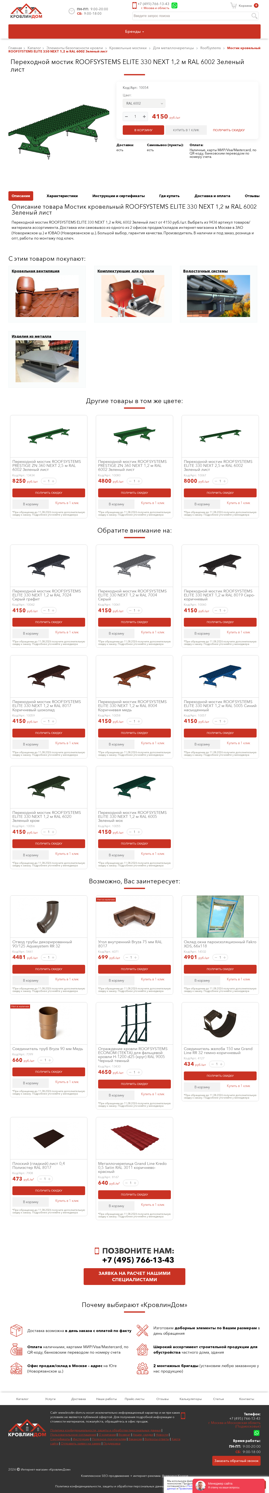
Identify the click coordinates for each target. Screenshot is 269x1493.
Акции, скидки (143, 1435)
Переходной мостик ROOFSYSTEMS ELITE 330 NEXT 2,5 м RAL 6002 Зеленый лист (218, 465)
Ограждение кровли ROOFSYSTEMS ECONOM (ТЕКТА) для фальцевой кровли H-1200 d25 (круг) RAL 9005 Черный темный (132, 1054)
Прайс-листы (134, 1399)
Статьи (218, 1399)
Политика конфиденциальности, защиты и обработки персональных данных (105, 1430)
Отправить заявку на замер (81, 1443)
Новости (162, 1435)
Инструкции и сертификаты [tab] (118, 196)
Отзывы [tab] (252, 196)
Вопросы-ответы (156, 1439)
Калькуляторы (190, 1399)
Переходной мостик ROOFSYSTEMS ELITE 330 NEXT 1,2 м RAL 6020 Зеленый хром (46, 816)
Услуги (50, 1399)
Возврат (124, 1435)
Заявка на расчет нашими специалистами (134, 1276)
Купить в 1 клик (67, 503)
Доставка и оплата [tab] (212, 196)
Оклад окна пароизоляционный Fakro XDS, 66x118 (220, 943)
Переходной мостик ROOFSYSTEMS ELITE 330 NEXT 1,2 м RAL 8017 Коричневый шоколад (46, 705)
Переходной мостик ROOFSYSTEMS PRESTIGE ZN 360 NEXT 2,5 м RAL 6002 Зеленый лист (46, 465)
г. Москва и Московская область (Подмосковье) (234, 1424)
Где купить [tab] (169, 196)
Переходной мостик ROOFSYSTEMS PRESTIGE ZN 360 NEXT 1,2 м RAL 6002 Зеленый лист (132, 465)
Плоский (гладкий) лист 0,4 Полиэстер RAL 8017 (38, 1165)
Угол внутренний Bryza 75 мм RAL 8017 (130, 943)
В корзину (30, 504)
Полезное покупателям (109, 1439)
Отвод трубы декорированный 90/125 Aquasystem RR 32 (42, 943)
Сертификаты (60, 1439)
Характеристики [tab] (62, 196)
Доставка (78, 1399)
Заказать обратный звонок (236, 1461)
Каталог (22, 1399)
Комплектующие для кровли (126, 271)
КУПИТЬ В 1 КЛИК (186, 130)
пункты (175, 145)
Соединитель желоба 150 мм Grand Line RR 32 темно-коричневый (218, 1050)
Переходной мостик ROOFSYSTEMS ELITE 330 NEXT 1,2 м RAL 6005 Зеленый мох (132, 816)
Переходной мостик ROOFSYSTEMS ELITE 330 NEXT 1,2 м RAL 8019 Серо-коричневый (219, 594)
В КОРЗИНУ (143, 130)
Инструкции (81, 1439)
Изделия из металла (31, 336)
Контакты (246, 1399)
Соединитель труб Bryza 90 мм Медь (47, 1048)
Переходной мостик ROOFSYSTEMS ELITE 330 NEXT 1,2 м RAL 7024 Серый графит (46, 594)
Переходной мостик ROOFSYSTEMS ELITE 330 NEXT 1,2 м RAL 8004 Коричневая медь (132, 705)
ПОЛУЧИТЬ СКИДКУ (229, 130)
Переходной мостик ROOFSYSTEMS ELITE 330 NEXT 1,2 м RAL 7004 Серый (132, 594)
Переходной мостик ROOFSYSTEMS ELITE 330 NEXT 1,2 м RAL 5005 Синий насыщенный (220, 705)
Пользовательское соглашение (73, 1435)
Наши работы (106, 1399)
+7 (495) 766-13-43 (153, 3)
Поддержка (111, 1443)
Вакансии (135, 1439)
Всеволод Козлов (175, 1476)
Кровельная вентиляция (35, 271)
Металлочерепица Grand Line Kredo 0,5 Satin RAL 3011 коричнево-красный (132, 1167)
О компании (107, 1435)
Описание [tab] (21, 196)
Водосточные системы (205, 271)
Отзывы (162, 1399)
